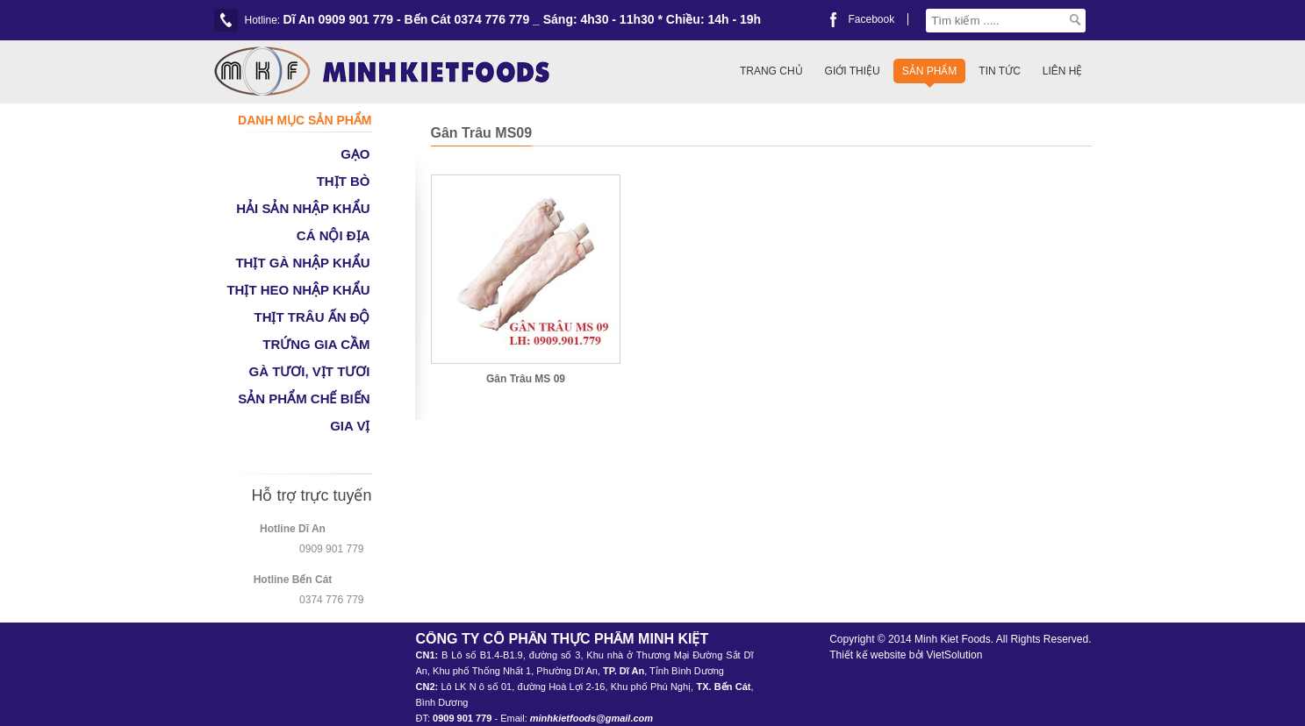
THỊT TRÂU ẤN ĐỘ (312, 317)
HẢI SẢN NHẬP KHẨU (302, 208)
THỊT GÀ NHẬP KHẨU (302, 262)
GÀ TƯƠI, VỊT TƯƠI (309, 371)
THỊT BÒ (343, 181)
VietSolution (955, 655)
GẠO (355, 153)
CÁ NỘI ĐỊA (333, 235)
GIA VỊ (349, 425)
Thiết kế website (867, 655)
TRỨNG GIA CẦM (315, 344)
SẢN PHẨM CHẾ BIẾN (303, 398)
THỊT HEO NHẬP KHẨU (297, 289)
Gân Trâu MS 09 (525, 379)
